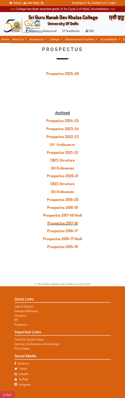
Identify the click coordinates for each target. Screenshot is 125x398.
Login (112, 3)
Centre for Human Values (28, 339)
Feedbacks (71, 31)
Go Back (7, 394)
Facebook (21, 363)
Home (5, 39)
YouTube (21, 379)
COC (89, 31)
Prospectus (20, 324)
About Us (18, 39)
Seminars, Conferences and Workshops (36, 344)
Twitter (20, 368)
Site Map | (31, 3)
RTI (16, 320)
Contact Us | (98, 3)
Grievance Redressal (41, 31)
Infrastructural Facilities (80, 39)
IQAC (15, 31)
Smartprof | (80, 3)
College (55, 39)
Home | (16, 3)
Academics (37, 39)
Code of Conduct (24, 306)
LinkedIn (21, 374)
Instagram (22, 384)
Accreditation (109, 39)
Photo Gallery (22, 348)
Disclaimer (20, 315)
